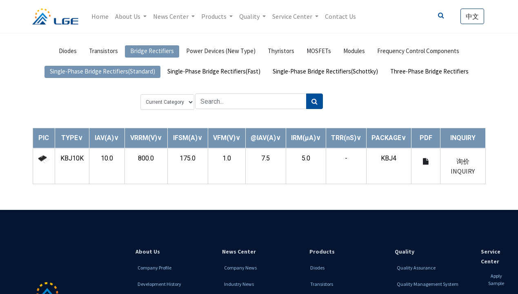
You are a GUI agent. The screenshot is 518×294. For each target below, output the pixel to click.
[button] (72, 138)
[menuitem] (100, 16)
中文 (472, 16)
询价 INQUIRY (463, 166)
